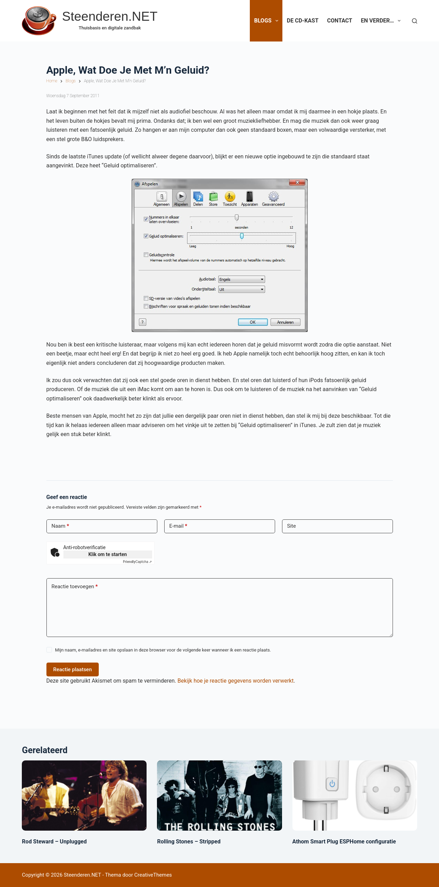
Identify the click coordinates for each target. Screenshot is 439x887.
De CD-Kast (302, 20)
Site (291, 526)
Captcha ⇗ (137, 562)
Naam (60, 526)
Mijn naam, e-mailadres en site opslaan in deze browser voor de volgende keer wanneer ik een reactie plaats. (163, 650)
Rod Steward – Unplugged (54, 841)
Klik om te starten (107, 554)
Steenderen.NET (110, 16)
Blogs (267, 21)
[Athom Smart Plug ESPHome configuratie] (354, 795)
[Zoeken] (414, 21)
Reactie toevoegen (75, 586)
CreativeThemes (153, 875)
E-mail (178, 526)
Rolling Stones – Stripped (188, 841)
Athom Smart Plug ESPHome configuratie (344, 841)
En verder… (382, 21)
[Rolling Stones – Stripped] (219, 795)
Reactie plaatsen (72, 669)
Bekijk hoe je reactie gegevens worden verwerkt (235, 680)
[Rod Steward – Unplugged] (84, 795)
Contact (339, 20)
